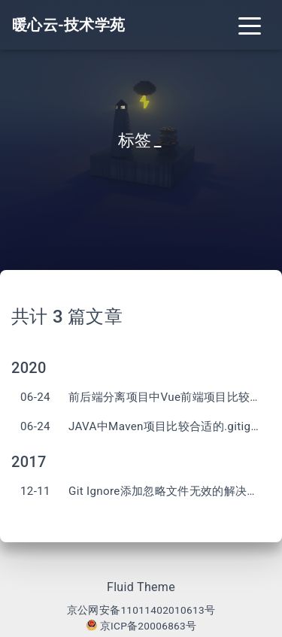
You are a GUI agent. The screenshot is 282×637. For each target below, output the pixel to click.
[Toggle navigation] (249, 24)
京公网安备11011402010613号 (141, 610)
